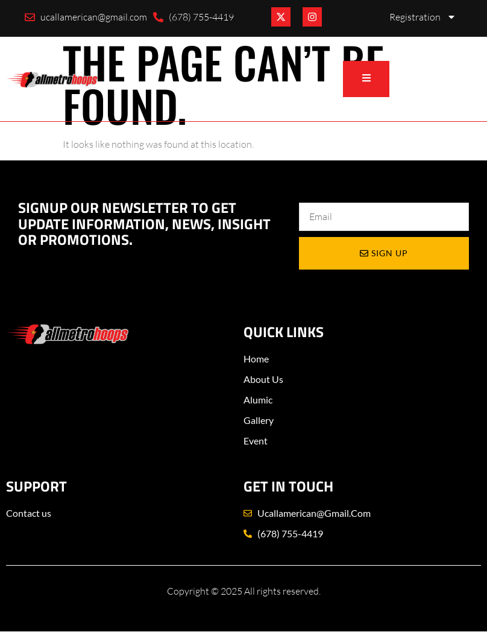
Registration (422, 17)
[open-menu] (365, 79)
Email (310, 190)
